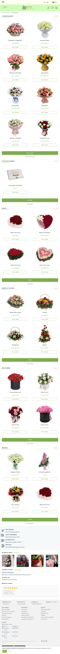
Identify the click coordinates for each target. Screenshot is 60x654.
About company (6, 609)
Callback (43, 615)
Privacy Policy (5, 619)
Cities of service (25, 615)
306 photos (16, 552)
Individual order (44, 613)
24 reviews (6, 594)
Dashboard (43, 611)
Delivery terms (25, 613)
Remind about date (45, 609)
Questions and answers (27, 619)
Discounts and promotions (8, 611)
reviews (7, 591)
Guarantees (24, 611)
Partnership (44, 619)
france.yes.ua (12, 641)
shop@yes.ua (34, 602)
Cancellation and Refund (27, 617)
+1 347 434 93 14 (21, 602)
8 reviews (6, 592)
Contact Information (7, 613)
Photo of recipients (6, 617)
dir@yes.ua (49, 602)
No (9, 651)
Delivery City (30, 8)
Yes (5, 651)
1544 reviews (17, 570)
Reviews (4, 615)
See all (55, 16)
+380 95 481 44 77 (6, 602)
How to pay (24, 609)
